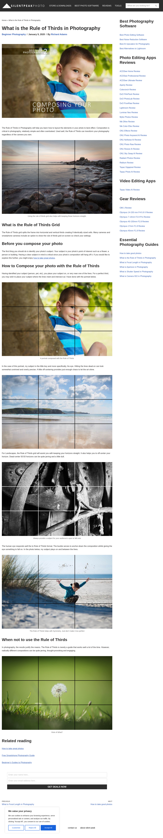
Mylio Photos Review (129, 117)
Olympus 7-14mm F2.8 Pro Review (135, 218)
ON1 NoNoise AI (127, 140)
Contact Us (72, 828)
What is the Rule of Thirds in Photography (138, 259)
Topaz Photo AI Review (130, 173)
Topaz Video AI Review (130, 191)
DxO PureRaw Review (129, 104)
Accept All (48, 828)
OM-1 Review (126, 209)
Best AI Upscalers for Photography (135, 44)
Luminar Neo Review (129, 113)
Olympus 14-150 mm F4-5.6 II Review (136, 213)
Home (4, 20)
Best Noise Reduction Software (133, 40)
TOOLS (118, 6)
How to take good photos (131, 254)
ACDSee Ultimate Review (131, 81)
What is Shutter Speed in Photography (136, 273)
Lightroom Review (127, 108)
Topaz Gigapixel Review (130, 168)
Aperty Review (126, 85)
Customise (16, 828)
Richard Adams (59, 34)
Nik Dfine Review (127, 122)
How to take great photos (13, 749)
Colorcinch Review (128, 90)
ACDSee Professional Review (133, 76)
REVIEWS (107, 6)
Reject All (32, 828)
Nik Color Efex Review (129, 127)
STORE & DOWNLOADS (60, 6)
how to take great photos (44, 258)
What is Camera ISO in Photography (136, 277)
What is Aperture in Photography (134, 268)
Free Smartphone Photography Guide (18, 756)
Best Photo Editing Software (132, 35)
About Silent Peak (87, 828)
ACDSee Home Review (130, 71)
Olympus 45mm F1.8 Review (132, 232)
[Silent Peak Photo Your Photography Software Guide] (23, 5)
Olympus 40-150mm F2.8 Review (134, 222)
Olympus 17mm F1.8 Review (132, 227)
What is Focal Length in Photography (136, 264)
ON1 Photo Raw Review (130, 145)
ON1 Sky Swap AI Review (131, 154)
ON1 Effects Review (128, 131)
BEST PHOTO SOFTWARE (87, 6)
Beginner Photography (14, 34)
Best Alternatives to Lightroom (133, 49)
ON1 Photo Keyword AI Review (133, 136)
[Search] (140, 5)
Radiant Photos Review (130, 159)
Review (138, 140)
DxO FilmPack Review (129, 94)
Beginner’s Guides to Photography (17, 763)
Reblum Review (127, 163)
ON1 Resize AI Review (130, 150)
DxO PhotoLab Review (130, 99)
